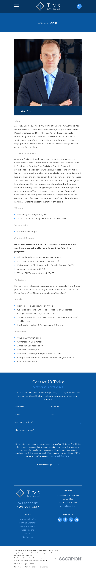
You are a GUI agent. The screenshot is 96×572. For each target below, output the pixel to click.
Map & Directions (68, 506)
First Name (19, 406)
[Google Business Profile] (59, 519)
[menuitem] (18, 567)
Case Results (27, 530)
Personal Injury (27, 526)
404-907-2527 (28, 506)
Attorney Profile (28, 519)
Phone (18, 414)
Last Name (54, 406)
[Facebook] (65, 519)
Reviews (28, 533)
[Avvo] (76, 519)
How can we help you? (24, 430)
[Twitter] (71, 519)
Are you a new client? (24, 422)
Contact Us (27, 537)
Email (52, 414)
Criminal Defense (28, 523)
